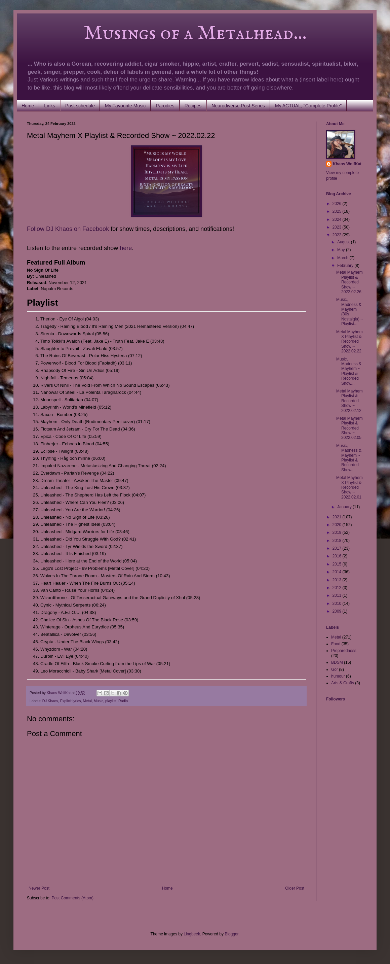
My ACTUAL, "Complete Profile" (308, 105)
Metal (87, 701)
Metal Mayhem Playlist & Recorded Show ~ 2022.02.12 (349, 401)
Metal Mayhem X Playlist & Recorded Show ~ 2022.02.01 (349, 487)
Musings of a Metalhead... (167, 33)
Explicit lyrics (70, 701)
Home (28, 105)
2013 (338, 580)
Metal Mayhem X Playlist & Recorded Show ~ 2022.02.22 (349, 342)
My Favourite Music (125, 105)
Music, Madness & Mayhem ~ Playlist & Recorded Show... (348, 371)
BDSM (337, 662)
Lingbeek (192, 934)
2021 (338, 517)
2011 (338, 595)
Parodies (165, 105)
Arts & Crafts (342, 683)
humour (338, 676)
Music (98, 701)
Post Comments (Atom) (72, 898)
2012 (338, 587)
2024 (338, 219)
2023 (338, 227)
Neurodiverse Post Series (238, 105)
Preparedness (343, 650)
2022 (338, 235)
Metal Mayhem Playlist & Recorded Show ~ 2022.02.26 (349, 282)
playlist (110, 701)
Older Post (294, 888)
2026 (338, 203)
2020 (338, 524)
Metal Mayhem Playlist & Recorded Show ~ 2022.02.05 (349, 428)
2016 (338, 556)
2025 (338, 211)
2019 (338, 532)
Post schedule (80, 105)
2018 (338, 540)
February (345, 265)
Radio (123, 701)
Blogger (231, 934)
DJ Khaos (50, 701)
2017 (338, 548)
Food (335, 644)
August (344, 242)
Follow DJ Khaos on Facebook (68, 229)
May (341, 249)
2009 (338, 611)
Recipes (193, 105)
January (345, 507)
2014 (338, 572)
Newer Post (39, 888)
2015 (338, 564)
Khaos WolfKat (347, 164)
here (126, 248)
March (343, 257)
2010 (338, 603)
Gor (334, 669)
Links (49, 105)
